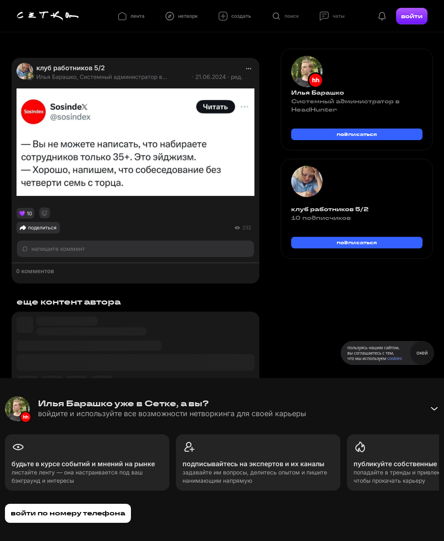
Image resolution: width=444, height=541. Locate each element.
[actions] (248, 68)
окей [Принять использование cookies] (421, 352)
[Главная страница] (48, 16)
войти (412, 16)
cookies (394, 358)
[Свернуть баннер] (434, 409)
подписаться (357, 134)
